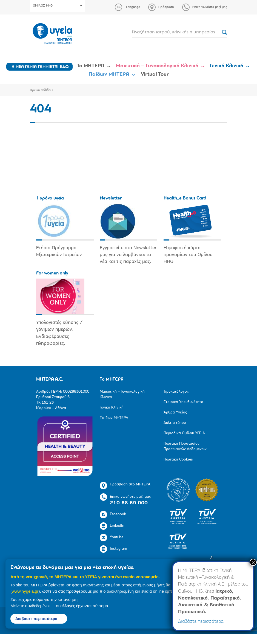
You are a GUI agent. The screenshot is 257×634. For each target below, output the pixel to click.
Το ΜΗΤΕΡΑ (90, 66)
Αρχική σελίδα (40, 90)
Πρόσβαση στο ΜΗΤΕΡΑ (125, 485)
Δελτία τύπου (175, 423)
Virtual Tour (155, 74)
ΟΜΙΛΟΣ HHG (57, 5)
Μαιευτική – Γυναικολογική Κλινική (157, 66)
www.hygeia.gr (25, 591)
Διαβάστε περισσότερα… (202, 621)
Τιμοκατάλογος (176, 392)
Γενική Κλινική (226, 66)
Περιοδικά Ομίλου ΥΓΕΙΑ (184, 433)
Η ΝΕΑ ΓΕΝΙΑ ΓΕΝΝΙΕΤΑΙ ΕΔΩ (40, 67)
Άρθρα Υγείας (175, 412)
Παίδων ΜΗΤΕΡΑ (108, 74)
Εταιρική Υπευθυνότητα (183, 402)
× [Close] (253, 562)
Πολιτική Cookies (178, 460)
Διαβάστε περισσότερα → (38, 618)
